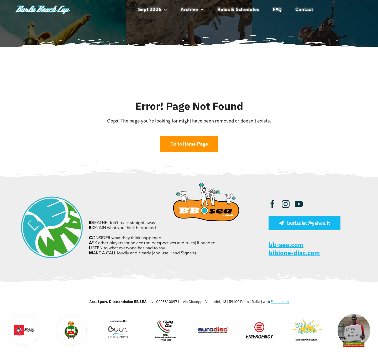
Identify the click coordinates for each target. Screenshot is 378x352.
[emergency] (259, 316)
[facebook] (272, 204)
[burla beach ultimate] (42, 6)
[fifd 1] (165, 316)
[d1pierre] (354, 316)
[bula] (118, 316)
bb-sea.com (286, 245)
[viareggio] (71, 316)
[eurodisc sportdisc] (212, 316)
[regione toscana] (24, 316)
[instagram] (286, 204)
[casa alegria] (306, 316)
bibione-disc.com (294, 253)
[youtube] (299, 204)
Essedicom (280, 301)
